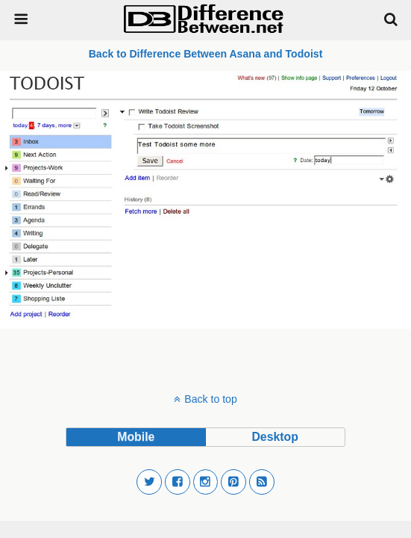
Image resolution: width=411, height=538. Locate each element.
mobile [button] (135, 436)
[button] (149, 482)
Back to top (210, 399)
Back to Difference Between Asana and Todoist (206, 54)
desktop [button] (274, 436)
